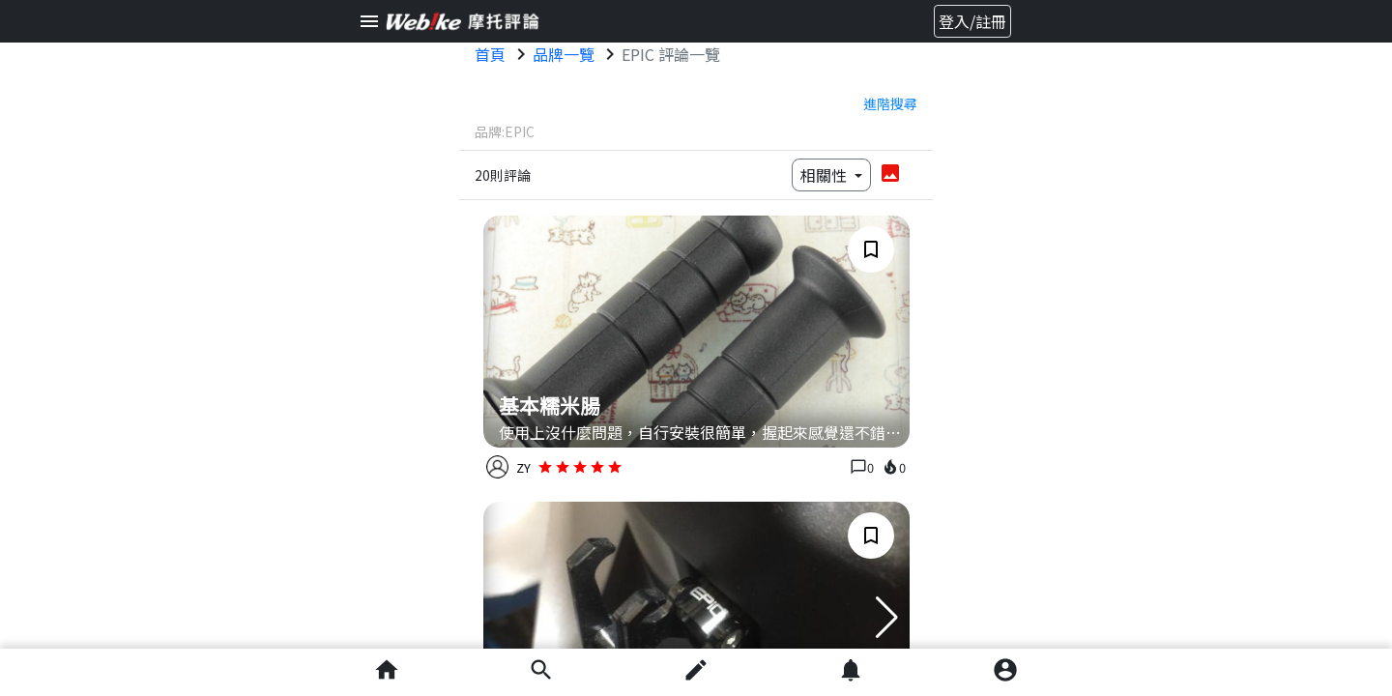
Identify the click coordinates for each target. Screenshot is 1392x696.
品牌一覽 (563, 54)
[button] (887, 617)
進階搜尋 (890, 103)
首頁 (490, 54)
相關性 (825, 175)
